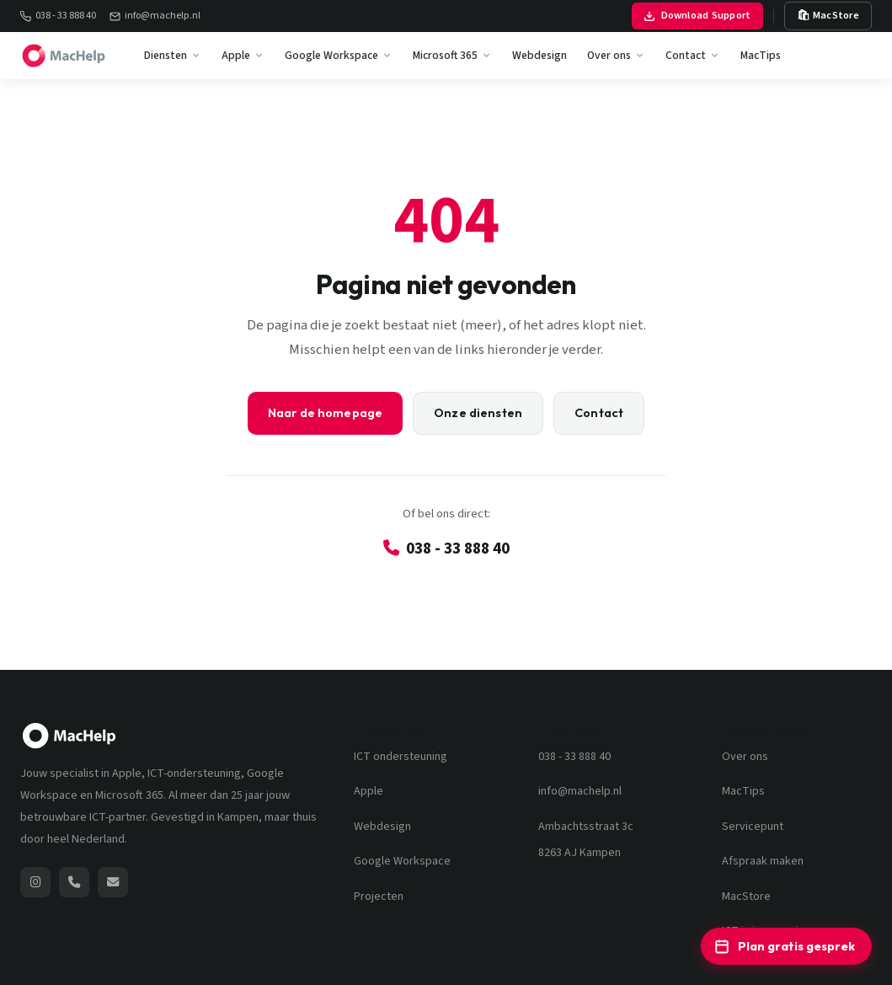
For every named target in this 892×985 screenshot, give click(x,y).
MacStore (746, 896)
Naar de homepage (325, 412)
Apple (243, 55)
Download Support (697, 15)
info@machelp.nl (154, 15)
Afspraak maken (763, 861)
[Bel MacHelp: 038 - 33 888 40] (74, 882)
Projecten (378, 896)
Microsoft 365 (452, 55)
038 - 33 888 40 (58, 15)
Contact (692, 55)
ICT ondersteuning (400, 756)
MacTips (760, 55)
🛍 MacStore (828, 15)
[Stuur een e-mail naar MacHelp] (113, 882)
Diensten (172, 55)
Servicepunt (752, 826)
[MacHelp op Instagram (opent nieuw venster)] (35, 882)
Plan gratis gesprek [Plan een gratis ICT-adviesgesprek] (784, 946)
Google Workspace (339, 55)
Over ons (616, 55)
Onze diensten (478, 412)
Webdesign (539, 55)
